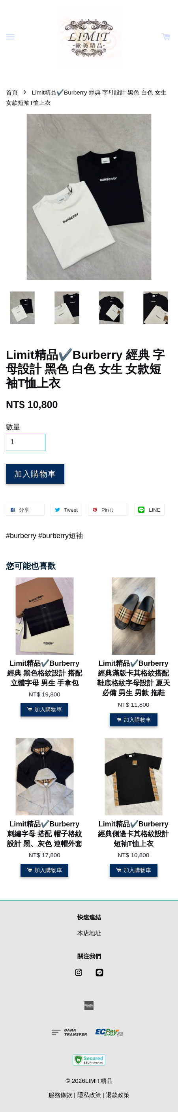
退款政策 (117, 1095)
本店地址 (89, 933)
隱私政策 (89, 1095)
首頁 (12, 92)
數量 (13, 427)
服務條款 (60, 1095)
